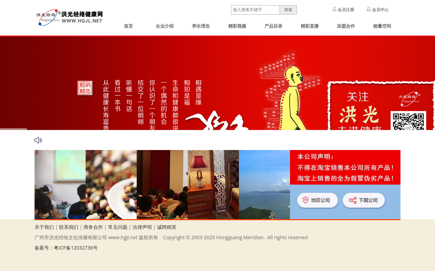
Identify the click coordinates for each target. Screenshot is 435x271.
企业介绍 (165, 26)
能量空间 (382, 26)
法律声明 (142, 227)
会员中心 (380, 9)
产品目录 (273, 26)
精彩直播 (310, 26)
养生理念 (201, 26)
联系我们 (68, 227)
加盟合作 (346, 26)
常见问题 (117, 227)
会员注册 (346, 9)
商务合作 (93, 227)
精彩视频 (237, 26)
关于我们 (44, 227)
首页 (128, 26)
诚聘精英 (166, 227)
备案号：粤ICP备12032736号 (66, 247)
